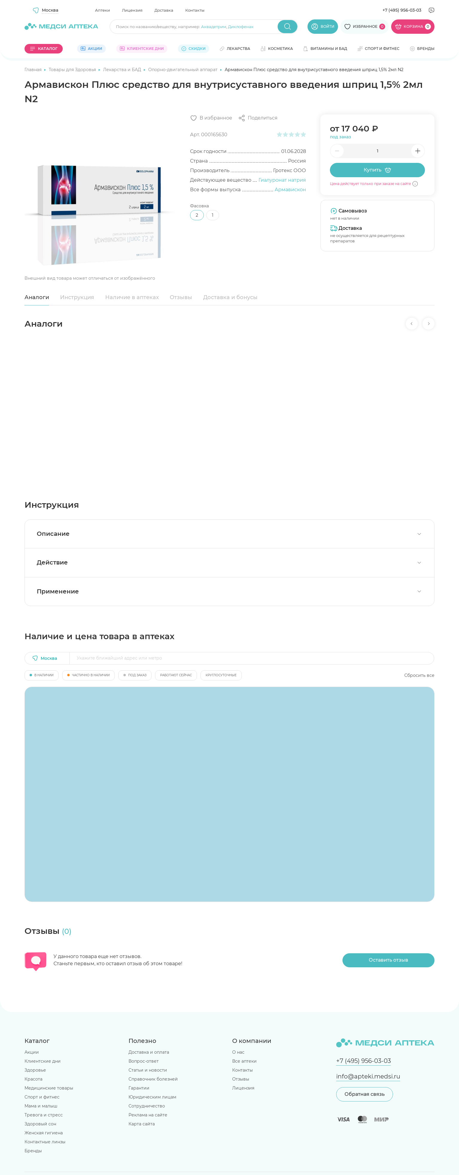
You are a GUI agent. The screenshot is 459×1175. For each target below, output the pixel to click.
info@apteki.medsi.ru (368, 1076)
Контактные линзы (45, 1142)
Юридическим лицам (152, 1097)
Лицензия (132, 10)
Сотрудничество (146, 1106)
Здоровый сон (40, 1124)
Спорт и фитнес (42, 1097)
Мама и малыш (41, 1106)
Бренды (33, 1150)
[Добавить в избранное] (211, 118)
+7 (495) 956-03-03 (401, 10)
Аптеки (102, 10)
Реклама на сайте (147, 1115)
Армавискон (290, 189)
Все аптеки (244, 1061)
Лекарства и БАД (122, 69)
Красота (33, 1079)
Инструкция (77, 297)
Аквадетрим (213, 26)
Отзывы (181, 297)
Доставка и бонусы (230, 297)
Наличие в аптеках (132, 297)
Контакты (194, 10)
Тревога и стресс (44, 1115)
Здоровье (35, 1070)
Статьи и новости (147, 1070)
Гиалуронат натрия (282, 180)
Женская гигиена (44, 1133)
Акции (32, 1052)
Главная (34, 69)
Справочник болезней (153, 1079)
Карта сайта (141, 1124)
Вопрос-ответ (143, 1061)
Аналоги (37, 297)
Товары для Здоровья (73, 69)
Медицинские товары (49, 1088)
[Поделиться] (258, 118)
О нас (238, 1052)
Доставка (163, 10)
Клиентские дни (43, 1061)
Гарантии (138, 1088)
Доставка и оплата (148, 1052)
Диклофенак (241, 26)
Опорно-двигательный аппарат (183, 69)
